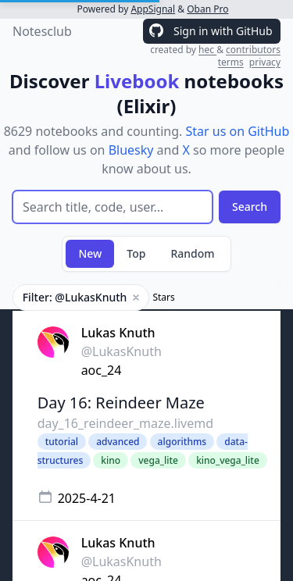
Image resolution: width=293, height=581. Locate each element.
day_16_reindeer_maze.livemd (125, 423)
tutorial (61, 441)
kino (110, 460)
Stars (163, 297)
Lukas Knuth (118, 332)
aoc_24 (101, 370)
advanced (117, 441)
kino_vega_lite (227, 460)
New (90, 253)
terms (231, 62)
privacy (264, 62)
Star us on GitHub (237, 131)
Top (136, 253)
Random (192, 253)
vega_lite (158, 460)
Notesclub (42, 31)
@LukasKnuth (121, 351)
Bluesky (131, 150)
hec (207, 49)
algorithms (182, 441)
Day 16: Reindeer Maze (121, 402)
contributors (253, 49)
